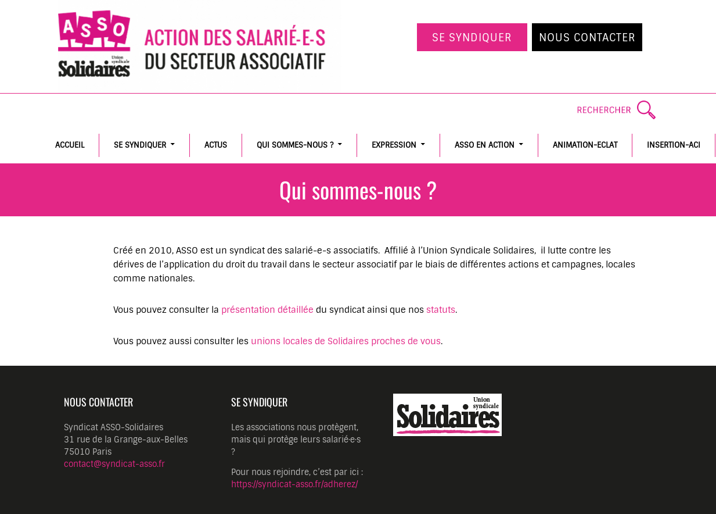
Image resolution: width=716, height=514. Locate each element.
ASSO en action (484, 145)
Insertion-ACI (673, 145)
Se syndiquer (472, 38)
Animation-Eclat (585, 145)
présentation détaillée (267, 310)
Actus (215, 145)
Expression (394, 145)
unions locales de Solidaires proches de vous (346, 341)
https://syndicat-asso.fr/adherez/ (294, 484)
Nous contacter (587, 38)
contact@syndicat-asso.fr (114, 464)
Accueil (69, 145)
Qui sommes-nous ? (295, 145)
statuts (440, 310)
